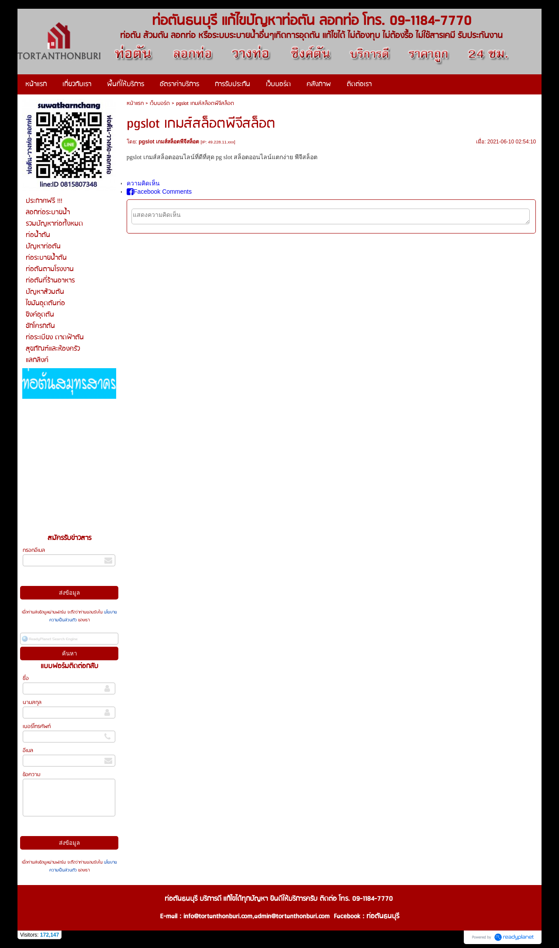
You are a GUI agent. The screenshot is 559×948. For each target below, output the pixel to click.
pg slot (224, 157)
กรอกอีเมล (34, 550)
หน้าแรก (135, 103)
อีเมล (28, 750)
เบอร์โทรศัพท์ (37, 726)
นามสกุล (32, 702)
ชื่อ (26, 678)
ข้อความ (31, 774)
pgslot (134, 157)
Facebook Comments (159, 191)
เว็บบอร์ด (160, 103)
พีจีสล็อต (306, 157)
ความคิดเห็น (143, 183)
